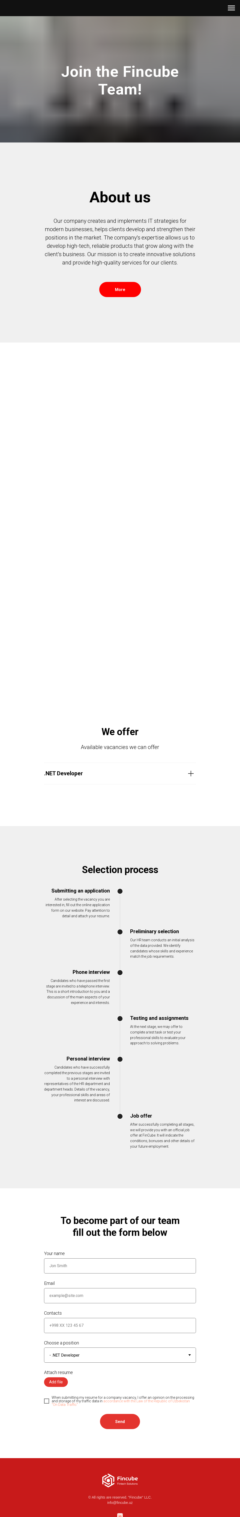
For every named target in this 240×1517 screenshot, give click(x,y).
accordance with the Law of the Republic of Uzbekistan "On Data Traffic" (121, 1403)
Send (120, 1421)
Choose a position (61, 1342)
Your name (54, 1253)
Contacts (53, 1313)
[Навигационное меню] (231, 8)
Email (49, 1283)
